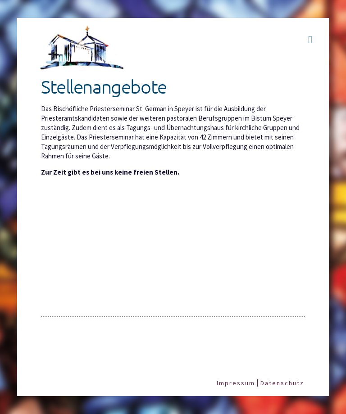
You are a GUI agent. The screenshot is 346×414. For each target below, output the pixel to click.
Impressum (236, 383)
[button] (310, 39)
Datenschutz (282, 383)
